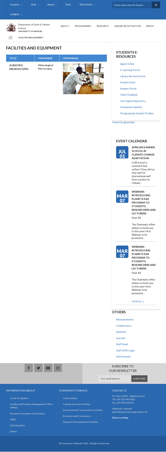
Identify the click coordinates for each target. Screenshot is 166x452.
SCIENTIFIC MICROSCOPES (18, 67)
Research (102, 26)
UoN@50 (14, 14)
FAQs (68, 4)
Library (13, 431)
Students (15, 4)
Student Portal (128, 88)
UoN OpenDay (17, 425)
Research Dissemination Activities (80, 422)
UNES (13, 419)
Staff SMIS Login (125, 350)
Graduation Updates (131, 107)
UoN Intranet (123, 356)
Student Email (127, 82)
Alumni (50, 4)
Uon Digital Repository (133, 101)
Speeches (121, 332)
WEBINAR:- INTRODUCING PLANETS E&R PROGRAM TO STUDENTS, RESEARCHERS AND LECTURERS (144, 202)
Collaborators (124, 325)
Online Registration (127, 26)
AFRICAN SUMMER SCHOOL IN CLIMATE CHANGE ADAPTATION (143, 153)
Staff (33, 4)
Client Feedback (128, 95)
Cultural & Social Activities (76, 404)
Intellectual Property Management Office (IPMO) (31, 406)
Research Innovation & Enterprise (27, 413)
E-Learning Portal (130, 70)
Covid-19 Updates (19, 398)
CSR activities (70, 398)
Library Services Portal (132, 76)
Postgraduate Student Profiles (137, 113)
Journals (120, 338)
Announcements (124, 319)
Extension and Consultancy (77, 416)
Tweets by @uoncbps (123, 122)
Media (149, 26)
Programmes (83, 26)
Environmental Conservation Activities (83, 410)
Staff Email (122, 344)
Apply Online (127, 64)
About (65, 26)
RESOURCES (86, 4)
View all (137, 301)
